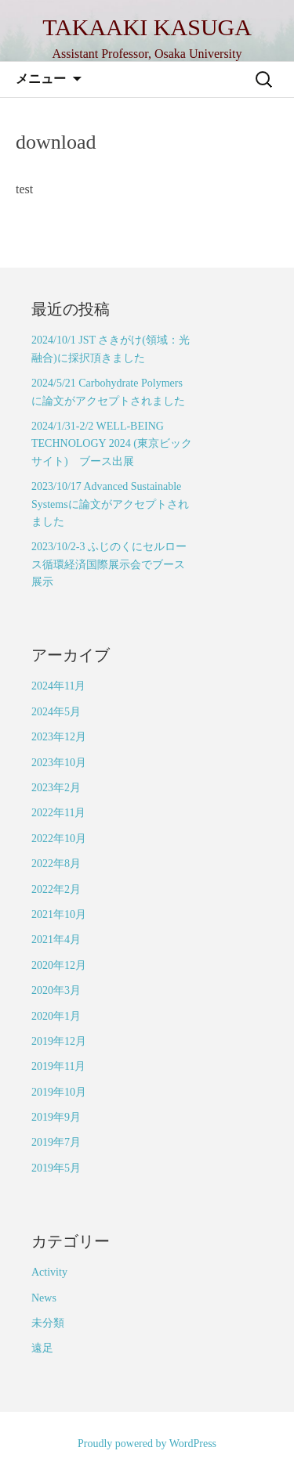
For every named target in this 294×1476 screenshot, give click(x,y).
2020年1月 (56, 1016)
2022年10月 (58, 838)
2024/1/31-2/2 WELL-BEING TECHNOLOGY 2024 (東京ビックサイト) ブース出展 (111, 443)
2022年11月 (58, 813)
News (43, 1298)
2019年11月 (58, 1066)
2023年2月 (56, 788)
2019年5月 (56, 1168)
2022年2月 (56, 889)
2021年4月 (56, 939)
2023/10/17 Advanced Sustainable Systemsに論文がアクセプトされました (110, 504)
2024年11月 (58, 686)
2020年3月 (56, 990)
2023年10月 (58, 763)
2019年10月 (58, 1092)
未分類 (47, 1323)
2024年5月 (56, 712)
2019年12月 (58, 1041)
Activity (49, 1272)
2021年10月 (58, 914)
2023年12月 (58, 737)
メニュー (41, 78)
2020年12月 (58, 965)
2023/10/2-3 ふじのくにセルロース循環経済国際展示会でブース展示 (109, 564)
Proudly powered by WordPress (147, 1443)
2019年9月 (56, 1117)
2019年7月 (56, 1142)
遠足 (42, 1348)
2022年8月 (56, 863)
